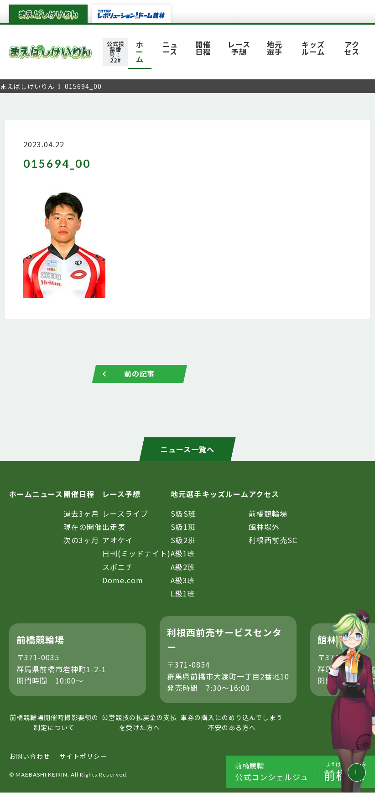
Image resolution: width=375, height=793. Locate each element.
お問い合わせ (29, 756)
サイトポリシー (83, 756)
